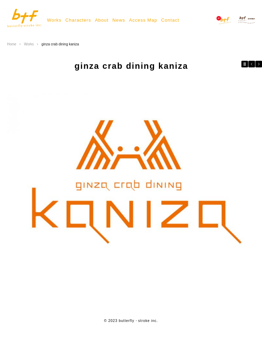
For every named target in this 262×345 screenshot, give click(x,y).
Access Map (143, 20)
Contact (170, 20)
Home (11, 44)
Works (54, 20)
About (102, 20)
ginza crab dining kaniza (60, 44)
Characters (78, 20)
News (118, 20)
